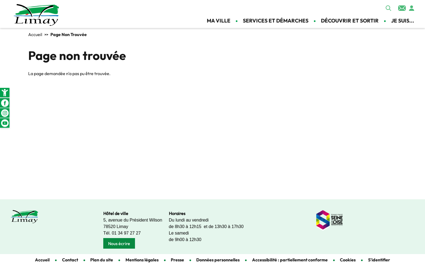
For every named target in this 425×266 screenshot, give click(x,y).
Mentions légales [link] (142, 259)
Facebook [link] (4, 103)
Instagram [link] (4, 113)
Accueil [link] (35, 34)
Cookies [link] (348, 259)
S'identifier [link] (379, 259)
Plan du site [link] (101, 259)
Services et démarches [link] (275, 20)
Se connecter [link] (411, 8)
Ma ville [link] (218, 20)
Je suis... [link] (402, 20)
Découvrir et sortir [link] (350, 20)
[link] (4, 92)
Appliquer (388, 8)
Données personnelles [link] (218, 259)
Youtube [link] (4, 123)
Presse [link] (177, 259)
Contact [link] (402, 8)
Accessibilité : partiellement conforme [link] (290, 259)
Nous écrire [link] (119, 243)
